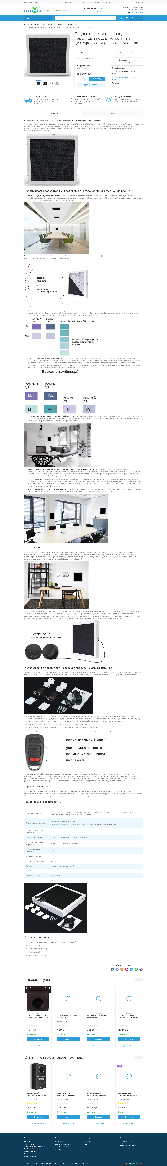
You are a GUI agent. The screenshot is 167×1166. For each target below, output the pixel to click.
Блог (86, 1144)
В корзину (97, 79)
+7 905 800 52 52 (92, 8)
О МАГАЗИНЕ (59, 1141)
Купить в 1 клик (90, 85)
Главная (27, 24)
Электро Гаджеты (30, 1151)
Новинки (27, 1141)
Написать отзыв (91, 58)
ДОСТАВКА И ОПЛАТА (72, 2)
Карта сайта (85, 1163)
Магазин (88, 1141)
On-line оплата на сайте (85, 96)
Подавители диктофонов (66, 24)
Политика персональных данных (70, 1163)
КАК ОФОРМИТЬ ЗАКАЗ (91, 2)
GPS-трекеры (29, 1144)
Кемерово (36, 2)
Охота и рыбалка (30, 1156)
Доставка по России (43, 96)
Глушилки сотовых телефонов (43, 24)
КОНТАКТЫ (106, 2)
